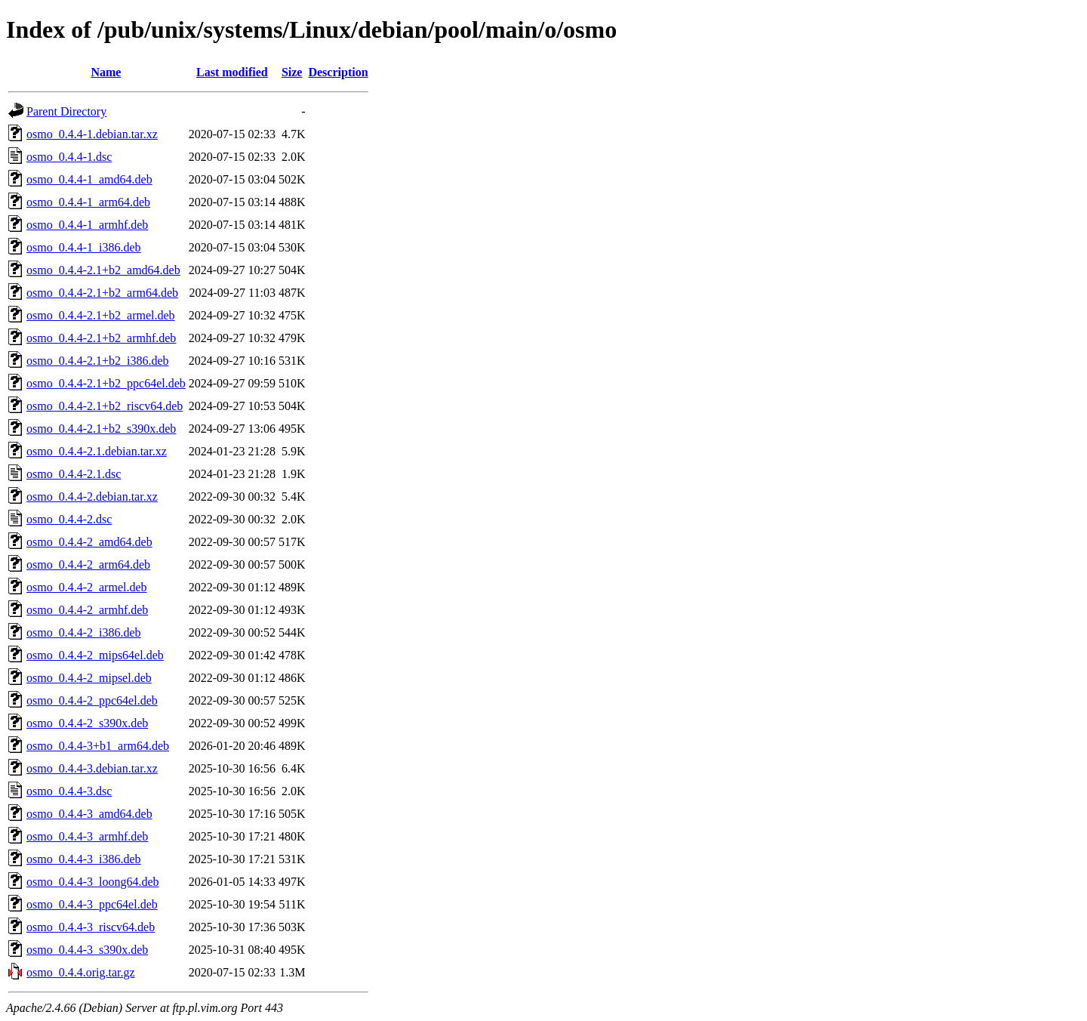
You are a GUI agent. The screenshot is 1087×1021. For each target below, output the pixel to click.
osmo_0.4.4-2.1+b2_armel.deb (100, 315)
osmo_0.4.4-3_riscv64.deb (90, 927)
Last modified (232, 72)
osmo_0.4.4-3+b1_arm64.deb (97, 745)
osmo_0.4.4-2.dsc (69, 519)
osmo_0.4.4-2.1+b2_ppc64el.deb (106, 383)
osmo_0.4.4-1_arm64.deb (88, 202)
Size (292, 72)
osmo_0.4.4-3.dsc (69, 791)
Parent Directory (66, 111)
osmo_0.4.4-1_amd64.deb (89, 179)
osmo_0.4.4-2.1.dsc (73, 473)
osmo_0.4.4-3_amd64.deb (89, 813)
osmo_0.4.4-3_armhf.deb (87, 836)
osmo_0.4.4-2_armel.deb (86, 587)
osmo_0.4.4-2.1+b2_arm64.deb (102, 292)
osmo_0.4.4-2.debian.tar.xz (92, 496)
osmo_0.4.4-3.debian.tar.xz (92, 768)
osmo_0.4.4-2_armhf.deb (87, 609)
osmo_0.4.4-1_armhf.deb (87, 224)
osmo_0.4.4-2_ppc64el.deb (92, 700)
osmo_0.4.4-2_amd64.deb (89, 541)
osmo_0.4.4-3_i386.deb (83, 859)
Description (338, 72)
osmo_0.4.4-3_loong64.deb (92, 881)
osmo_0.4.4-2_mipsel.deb (89, 677)
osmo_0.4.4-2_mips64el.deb (95, 655)
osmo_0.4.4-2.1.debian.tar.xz (96, 451)
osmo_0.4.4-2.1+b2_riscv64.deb (104, 405)
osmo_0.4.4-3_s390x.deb (87, 949)
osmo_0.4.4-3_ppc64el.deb (92, 904)
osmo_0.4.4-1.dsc (69, 156)
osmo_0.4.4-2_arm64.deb (88, 564)
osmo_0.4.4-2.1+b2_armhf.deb (101, 338)
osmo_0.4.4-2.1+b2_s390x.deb (101, 428)
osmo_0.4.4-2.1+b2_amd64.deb (103, 270)
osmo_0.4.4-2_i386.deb (83, 632)
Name (106, 72)
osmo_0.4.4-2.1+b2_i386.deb (97, 360)
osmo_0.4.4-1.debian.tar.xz (92, 134)
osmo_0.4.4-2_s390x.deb (87, 723)
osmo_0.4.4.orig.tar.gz (80, 972)
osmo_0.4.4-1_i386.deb (83, 247)
